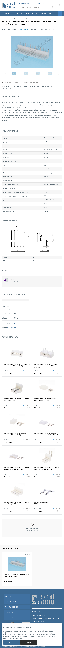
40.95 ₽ (47, 373)
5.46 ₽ (47, 476)
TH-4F (35, 440)
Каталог (9, 13)
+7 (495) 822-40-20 (25, 3)
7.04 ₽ (17, 442)
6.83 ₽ (17, 407)
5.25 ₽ (47, 511)
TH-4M (6, 474)
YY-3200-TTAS (37, 509)
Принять (11, 642)
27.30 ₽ (47, 442)
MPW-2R (36, 474)
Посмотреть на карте (38, 621)
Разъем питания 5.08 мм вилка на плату (15, 301)
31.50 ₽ (7, 582)
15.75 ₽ (17, 511)
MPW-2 (6, 405)
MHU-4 (36, 405)
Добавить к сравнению (11, 82)
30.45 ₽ (17, 373)
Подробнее (29, 642)
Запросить (13, 323)
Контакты (20, 13)
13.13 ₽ (47, 407)
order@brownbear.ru (41, 615)
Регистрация (41, 3)
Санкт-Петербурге (12, 327)
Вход (34, 3)
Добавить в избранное (31, 82)
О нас (28, 13)
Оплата (51, 13)
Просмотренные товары (10, 549)
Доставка (43, 13)
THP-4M (6, 371)
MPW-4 (6, 509)
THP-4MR (36, 371)
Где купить (35, 13)
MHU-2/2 (6, 440)
